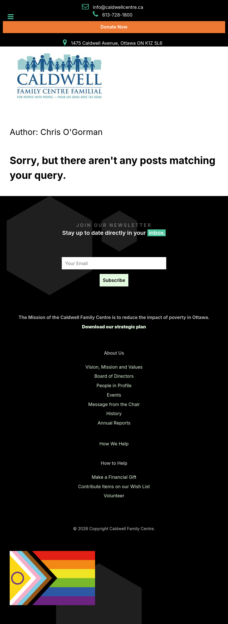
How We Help (113, 444)
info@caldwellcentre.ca (118, 7)
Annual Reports (114, 423)
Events (114, 395)
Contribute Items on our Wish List (114, 486)
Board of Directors (113, 376)
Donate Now (113, 27)
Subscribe (114, 280)
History (114, 413)
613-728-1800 (117, 15)
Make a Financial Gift (114, 477)
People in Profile (114, 385)
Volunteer (114, 495)
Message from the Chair (114, 404)
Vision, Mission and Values (114, 367)
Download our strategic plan (114, 327)
